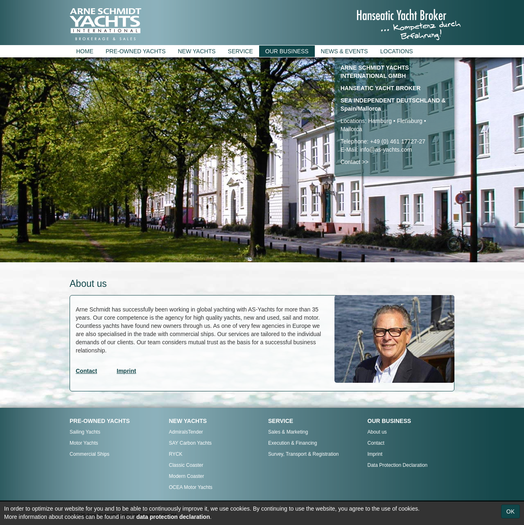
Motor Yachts (84, 443)
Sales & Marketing (288, 432)
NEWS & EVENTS (344, 51)
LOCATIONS (396, 51)
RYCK (176, 454)
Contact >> (355, 162)
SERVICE (240, 51)
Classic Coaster (186, 465)
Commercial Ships (89, 454)
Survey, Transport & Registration (303, 454)
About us (377, 432)
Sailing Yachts (85, 432)
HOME (84, 51)
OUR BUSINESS (287, 51)
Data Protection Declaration (398, 465)
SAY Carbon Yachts (190, 443)
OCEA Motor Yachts (190, 487)
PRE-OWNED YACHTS (136, 51)
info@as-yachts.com (386, 149)
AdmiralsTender (186, 432)
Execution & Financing (292, 443)
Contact (376, 443)
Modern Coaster (186, 476)
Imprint (375, 454)
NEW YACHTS (197, 51)
